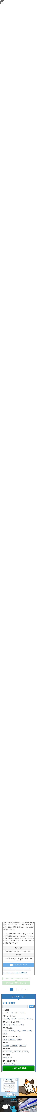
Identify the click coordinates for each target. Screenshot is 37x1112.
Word (19, 1039)
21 (22, 990)
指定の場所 (14, 1045)
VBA (5, 1033)
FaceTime (6, 1063)
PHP (18, 1030)
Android (6, 1013)
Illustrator (14, 1018)
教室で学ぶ (23, 1045)
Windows (23, 1013)
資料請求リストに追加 (20, 965)
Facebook (6, 1024)
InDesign (22, 1018)
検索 (31, 1006)
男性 (10, 1057)
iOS (12, 1013)
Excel (5, 1039)
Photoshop (29, 1018)
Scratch (24, 1030)
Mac (17, 1013)
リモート (6, 1045)
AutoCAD (6, 1018)
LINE (13, 1063)
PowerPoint (13, 1039)
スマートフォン (8, 1051)
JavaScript (11, 1030)
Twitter (21, 1024)
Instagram (14, 1024)
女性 (5, 1057)
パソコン (26, 1051)
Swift (30, 1030)
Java (5, 1030)
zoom (18, 1063)
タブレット (18, 1051)
